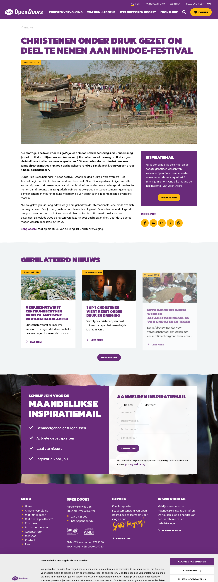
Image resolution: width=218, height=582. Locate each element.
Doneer (203, 12)
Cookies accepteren (192, 541)
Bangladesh (28, 228)
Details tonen (48, 576)
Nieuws (27, 27)
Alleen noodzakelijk (192, 558)
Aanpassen (192, 549)
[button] (184, 12)
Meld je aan (169, 197)
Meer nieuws (109, 362)
